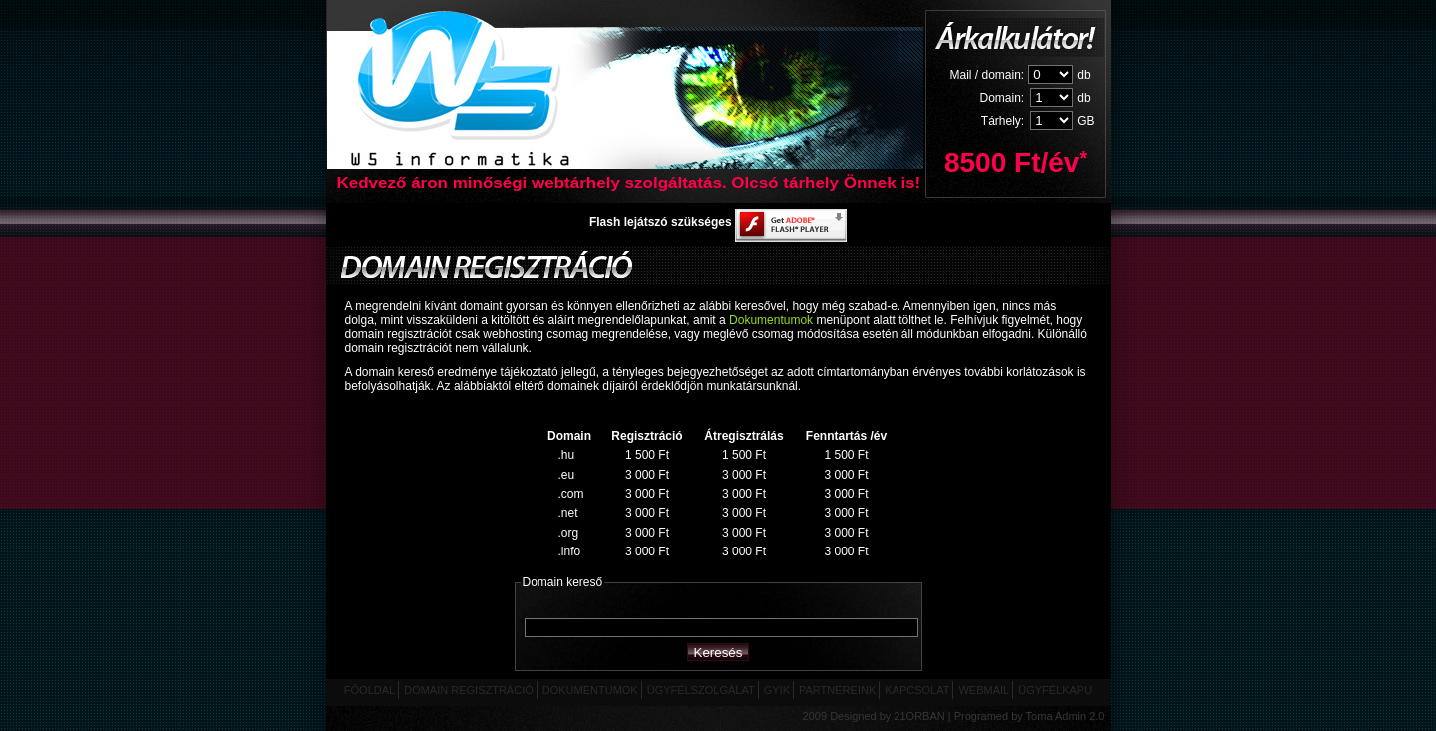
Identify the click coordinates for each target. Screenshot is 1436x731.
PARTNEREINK (837, 690)
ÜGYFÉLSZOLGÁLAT (701, 690)
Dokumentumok (771, 320)
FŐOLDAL (369, 690)
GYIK (777, 690)
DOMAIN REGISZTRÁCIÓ (469, 690)
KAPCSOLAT (917, 690)
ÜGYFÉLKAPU (1055, 690)
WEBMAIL (983, 690)
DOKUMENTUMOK (590, 690)
